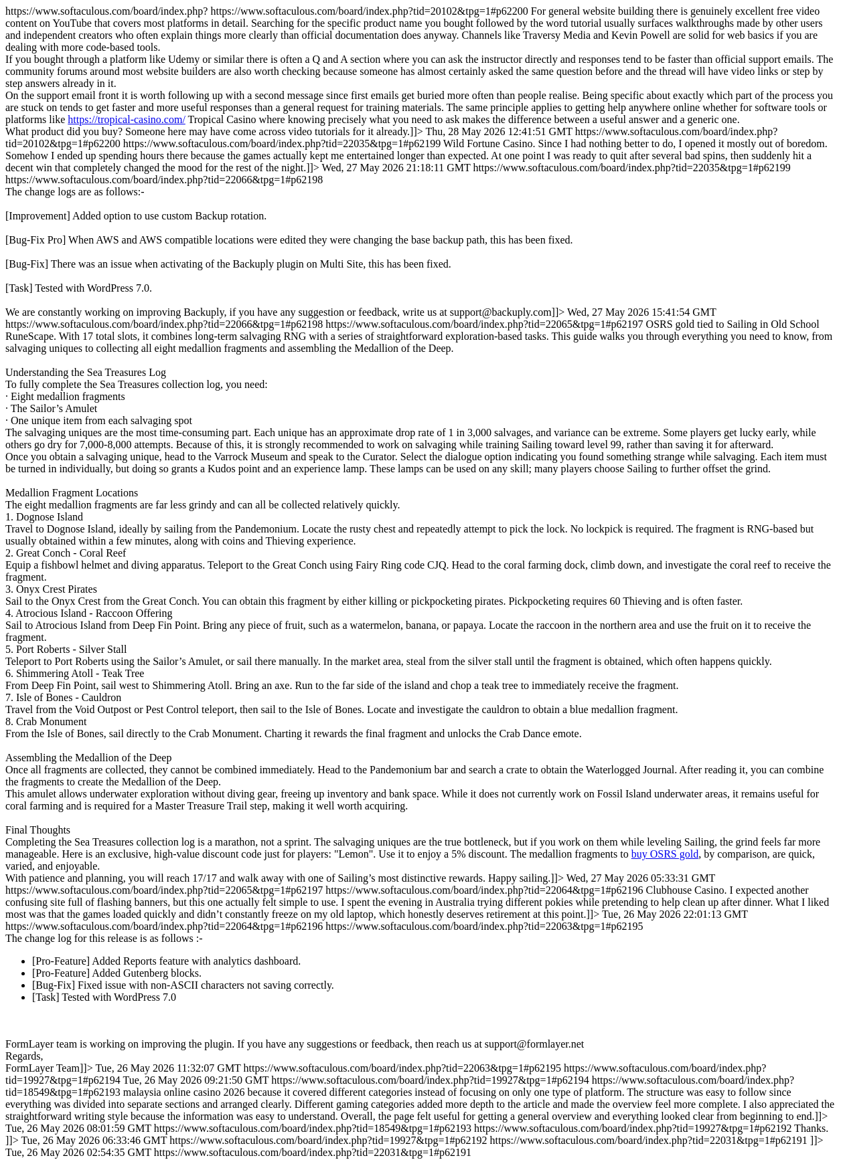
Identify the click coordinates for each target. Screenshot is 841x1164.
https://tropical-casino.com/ (126, 119)
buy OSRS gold (664, 854)
